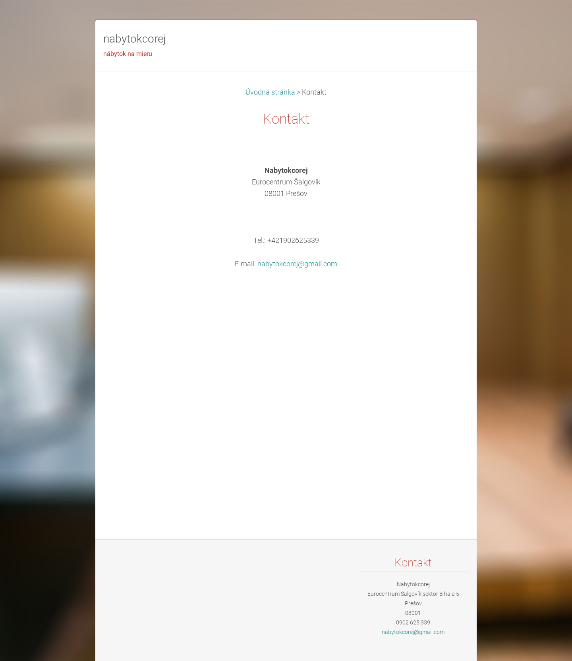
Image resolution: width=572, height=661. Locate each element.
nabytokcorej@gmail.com (297, 264)
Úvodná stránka (270, 92)
